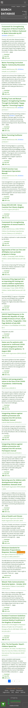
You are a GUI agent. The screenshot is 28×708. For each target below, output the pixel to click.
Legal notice (6, 692)
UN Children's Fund (7, 325)
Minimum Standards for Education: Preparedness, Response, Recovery (11, 550)
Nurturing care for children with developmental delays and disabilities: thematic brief (14, 482)
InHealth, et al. (6, 71)
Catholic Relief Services (8, 229)
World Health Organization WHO (11, 487)
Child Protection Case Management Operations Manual (11, 171)
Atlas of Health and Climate (12, 516)
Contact (12, 690)
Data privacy (19, 690)
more (11, 52)
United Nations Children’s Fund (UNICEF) (13, 586)
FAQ (12, 692)
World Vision (5, 388)
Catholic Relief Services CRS (9, 69)
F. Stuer (4, 256)
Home (6, 690)
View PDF (6, 56)
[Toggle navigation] (25, 2)
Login (13, 6)
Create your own (10, 688)
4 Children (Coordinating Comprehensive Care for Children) (13, 231)
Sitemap (23, 692)
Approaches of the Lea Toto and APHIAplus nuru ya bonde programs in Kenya (13, 252)
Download (6, 54)
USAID (17, 229)
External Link (7, 575)
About (17, 692)
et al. (13, 233)
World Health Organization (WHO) (11, 353)
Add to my (6, 58)
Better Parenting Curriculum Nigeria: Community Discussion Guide (13, 65)
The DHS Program (7, 209)
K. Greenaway (10, 256)
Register (18, 6)
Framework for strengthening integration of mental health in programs (13, 224)
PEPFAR (21, 229)
